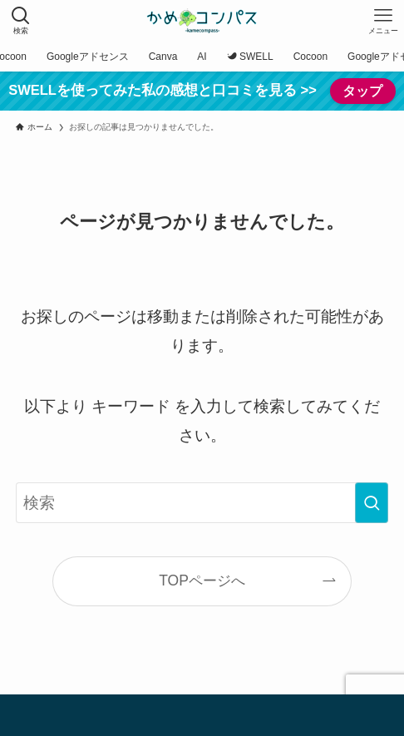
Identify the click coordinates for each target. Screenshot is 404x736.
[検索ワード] (201, 502)
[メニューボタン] (383, 21)
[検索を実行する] (371, 502)
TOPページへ (202, 580)
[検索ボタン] (21, 21)
